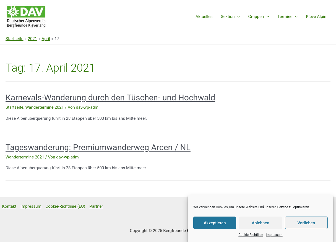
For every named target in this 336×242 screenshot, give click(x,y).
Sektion (230, 16)
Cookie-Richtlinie (250, 238)
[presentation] (237, 16)
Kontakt (9, 206)
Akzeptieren (215, 225)
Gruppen (258, 16)
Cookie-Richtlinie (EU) (65, 206)
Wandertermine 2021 (44, 107)
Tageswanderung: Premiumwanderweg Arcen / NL (98, 147)
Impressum (274, 238)
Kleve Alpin (316, 16)
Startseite (15, 107)
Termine (287, 16)
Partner (96, 206)
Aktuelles (204, 16)
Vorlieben (306, 225)
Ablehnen (260, 225)
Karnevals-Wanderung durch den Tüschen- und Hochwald (110, 97)
